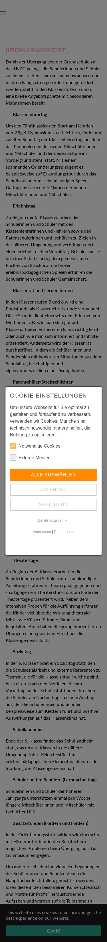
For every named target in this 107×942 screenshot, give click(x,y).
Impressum (42, 532)
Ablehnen (53, 489)
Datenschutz (64, 532)
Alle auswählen (53, 474)
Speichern (53, 504)
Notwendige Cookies (35, 446)
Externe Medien (30, 457)
